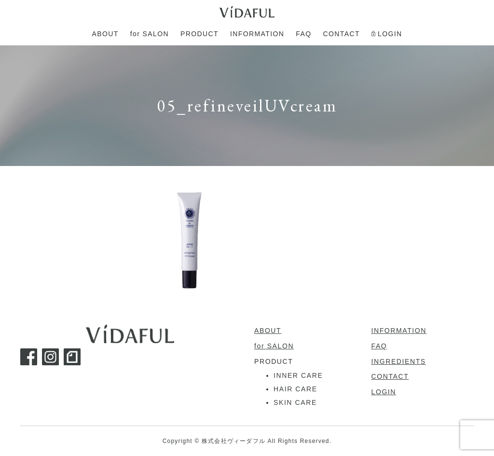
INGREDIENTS (398, 361)
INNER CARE (298, 375)
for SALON (274, 346)
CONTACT (390, 376)
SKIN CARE (295, 402)
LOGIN (384, 392)
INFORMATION (399, 330)
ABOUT (267, 330)
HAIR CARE (295, 389)
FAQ (379, 346)
